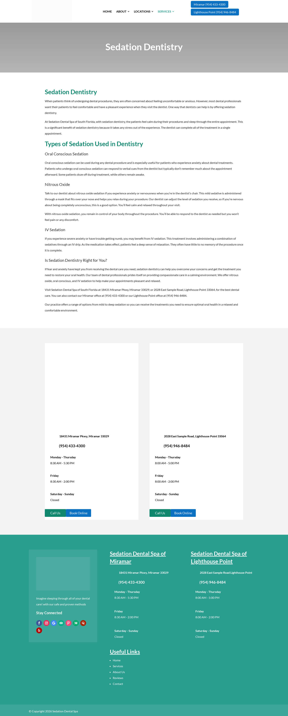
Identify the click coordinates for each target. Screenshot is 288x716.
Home (116, 660)
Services (118, 666)
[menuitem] (107, 11)
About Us (119, 672)
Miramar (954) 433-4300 (209, 4)
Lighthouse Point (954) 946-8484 (215, 12)
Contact (118, 683)
